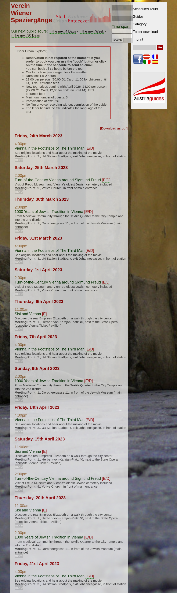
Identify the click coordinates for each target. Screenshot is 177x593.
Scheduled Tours (145, 9)
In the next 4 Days (62, 31)
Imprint (138, 39)
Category (140, 24)
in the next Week (91, 31)
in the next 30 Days (25, 35)
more (19, 160)
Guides (138, 16)
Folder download (145, 32)
